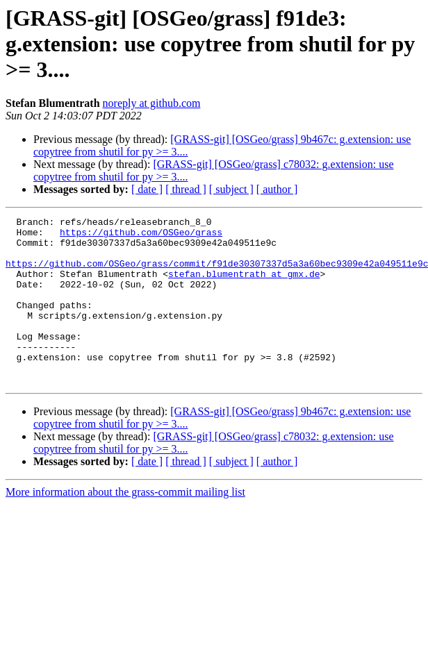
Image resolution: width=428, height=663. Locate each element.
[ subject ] (231, 189)
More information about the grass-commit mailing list (125, 525)
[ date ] (147, 189)
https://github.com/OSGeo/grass (141, 236)
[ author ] (277, 189)
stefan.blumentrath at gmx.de (244, 286)
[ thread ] (185, 189)
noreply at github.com (152, 103)
